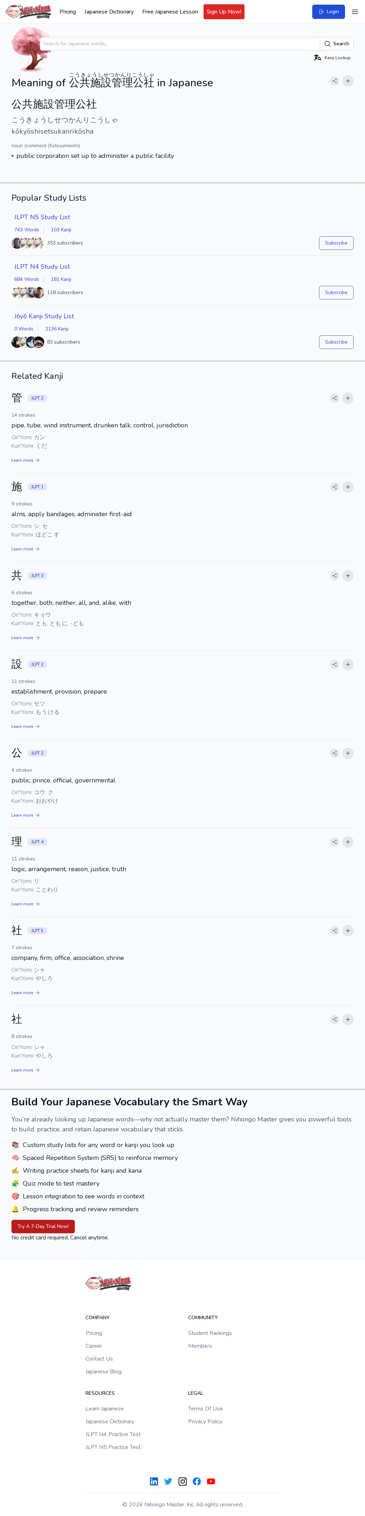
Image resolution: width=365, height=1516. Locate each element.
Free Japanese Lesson (170, 12)
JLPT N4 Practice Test (113, 1434)
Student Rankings (210, 1333)
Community (203, 1317)
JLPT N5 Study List (42, 217)
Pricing (68, 12)
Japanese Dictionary (109, 12)
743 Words (26, 229)
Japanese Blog (104, 1372)
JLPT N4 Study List (42, 266)
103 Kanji (61, 229)
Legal (195, 1393)
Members (200, 1346)
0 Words (24, 328)
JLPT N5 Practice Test (113, 1447)
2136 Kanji (56, 328)
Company (98, 1317)
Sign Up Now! (224, 12)
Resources (100, 1393)
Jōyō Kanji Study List (44, 316)
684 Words (26, 279)
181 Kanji (61, 279)
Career (94, 1346)
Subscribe (336, 243)
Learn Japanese (105, 1409)
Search (336, 43)
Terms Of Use (205, 1409)
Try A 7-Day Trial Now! (43, 1226)
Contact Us (99, 1359)
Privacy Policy (205, 1421)
